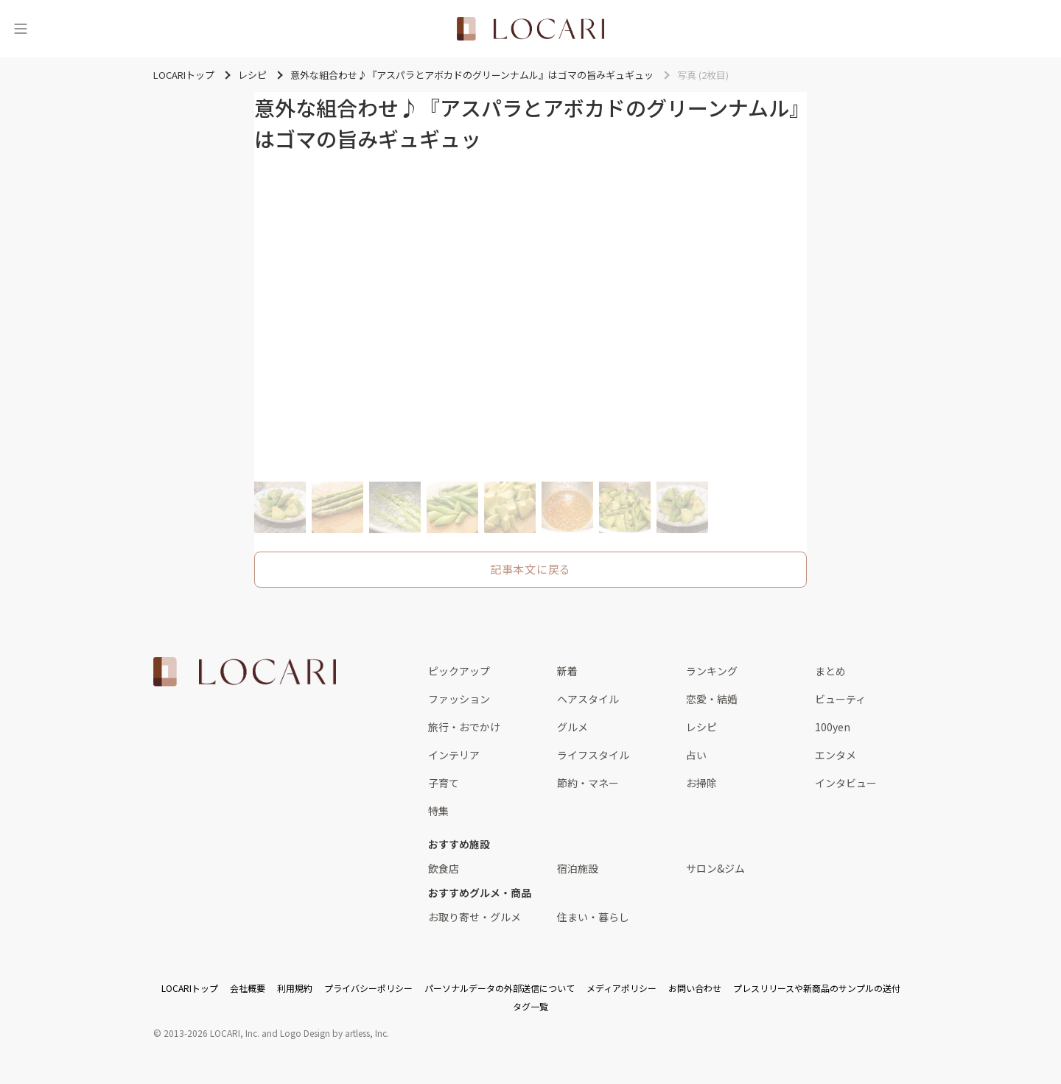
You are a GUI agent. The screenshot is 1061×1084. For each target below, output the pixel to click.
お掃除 (701, 782)
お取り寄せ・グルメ (474, 917)
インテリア (454, 754)
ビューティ (840, 698)
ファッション (459, 698)
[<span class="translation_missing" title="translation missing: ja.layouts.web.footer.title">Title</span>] (244, 671)
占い (696, 754)
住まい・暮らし (593, 917)
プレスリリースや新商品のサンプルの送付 (816, 988)
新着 (567, 671)
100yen (832, 726)
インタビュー (846, 782)
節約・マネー (588, 782)
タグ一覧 (530, 1006)
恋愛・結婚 (712, 698)
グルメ (572, 726)
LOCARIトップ (189, 988)
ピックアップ (459, 671)
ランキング (712, 671)
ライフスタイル (593, 754)
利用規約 (294, 988)
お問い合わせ (694, 988)
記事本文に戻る (530, 569)
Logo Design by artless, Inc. (334, 1033)
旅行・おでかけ (464, 726)
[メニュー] (20, 28)
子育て (443, 782)
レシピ (701, 726)
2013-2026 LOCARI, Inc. (211, 1033)
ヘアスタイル (588, 698)
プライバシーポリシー (368, 988)
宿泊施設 (577, 868)
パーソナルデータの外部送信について (499, 988)
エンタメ (835, 754)
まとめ (830, 671)
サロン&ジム (715, 868)
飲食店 (443, 868)
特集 (438, 810)
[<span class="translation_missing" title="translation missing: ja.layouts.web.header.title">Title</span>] (530, 29)
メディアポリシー (621, 988)
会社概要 (247, 988)
